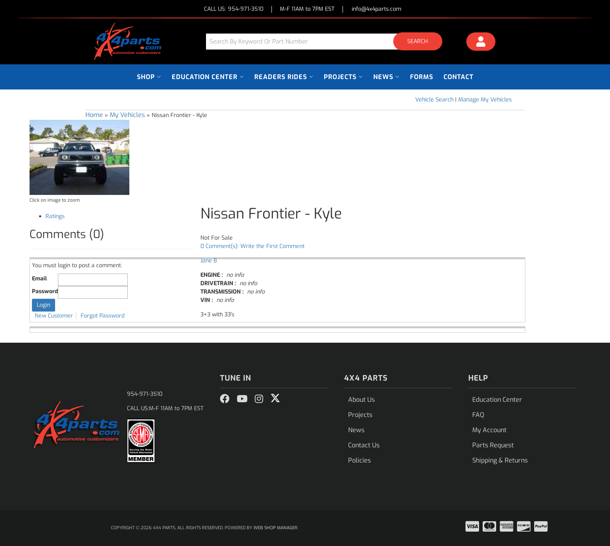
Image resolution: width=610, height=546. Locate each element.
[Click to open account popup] (481, 43)
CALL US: (233, 9)
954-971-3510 (144, 394)
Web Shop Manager (275, 528)
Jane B (208, 260)
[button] (327, 41)
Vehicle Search (434, 99)
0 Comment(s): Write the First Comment (252, 246)
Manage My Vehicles (485, 99)
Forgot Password (103, 316)
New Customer (54, 316)
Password (45, 291)
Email (39, 278)
